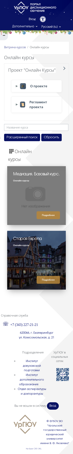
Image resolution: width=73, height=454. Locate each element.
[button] (51, 27)
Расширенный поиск (22, 137)
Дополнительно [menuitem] (23, 26)
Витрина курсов (15, 47)
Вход (32, 19)
